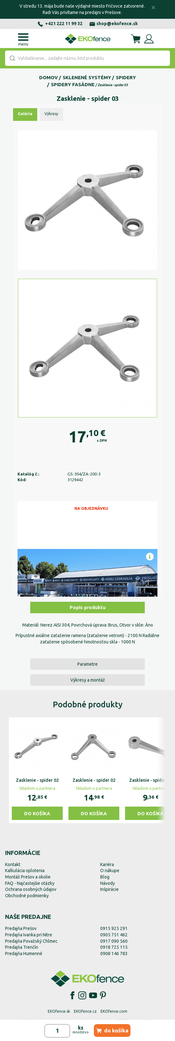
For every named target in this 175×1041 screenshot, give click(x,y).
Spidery (126, 77)
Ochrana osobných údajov (30, 889)
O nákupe (109, 870)
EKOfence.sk (59, 1011)
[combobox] (87, 58)
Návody (107, 883)
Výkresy (51, 114)
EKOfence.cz (85, 1011)
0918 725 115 (114, 947)
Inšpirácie (109, 889)
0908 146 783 (114, 953)
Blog (104, 876)
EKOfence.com (114, 1011)
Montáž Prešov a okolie (28, 876)
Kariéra (107, 864)
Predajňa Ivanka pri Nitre (28, 934)
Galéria (25, 114)
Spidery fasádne (72, 84)
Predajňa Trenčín (21, 947)
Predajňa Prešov (21, 928)
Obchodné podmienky (27, 895)
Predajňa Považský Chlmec (31, 941)
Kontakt (12, 864)
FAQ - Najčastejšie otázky (29, 883)
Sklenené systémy (87, 77)
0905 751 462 (114, 934)
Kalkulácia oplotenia (25, 870)
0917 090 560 (114, 941)
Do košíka (37, 813)
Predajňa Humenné (23, 953)
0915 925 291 (114, 928)
